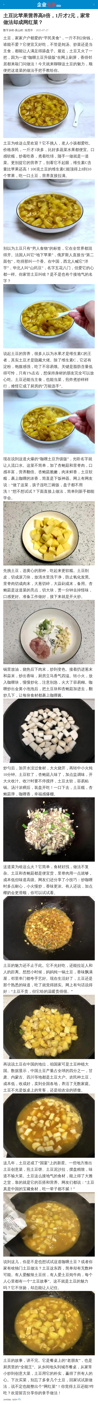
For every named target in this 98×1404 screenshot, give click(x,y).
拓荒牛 (29, 30)
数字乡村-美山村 (13, 30)
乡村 (5, 1399)
